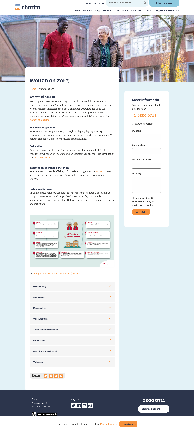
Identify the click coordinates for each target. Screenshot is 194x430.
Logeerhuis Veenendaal (167, 10)
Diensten (107, 10)
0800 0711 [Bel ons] (90, 3)
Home (77, 10)
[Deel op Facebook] (51, 376)
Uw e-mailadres (139, 145)
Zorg (97, 10)
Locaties (87, 10)
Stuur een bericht (154, 408)
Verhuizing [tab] (38, 362)
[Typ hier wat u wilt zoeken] (127, 3)
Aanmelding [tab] (39, 297)
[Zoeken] (144, 2)
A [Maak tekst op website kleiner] (99, 4)
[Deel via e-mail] (56, 376)
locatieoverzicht (41, 157)
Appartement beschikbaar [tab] (45, 329)
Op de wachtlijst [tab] (40, 318)
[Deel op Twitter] (45, 376)
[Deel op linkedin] (61, 376)
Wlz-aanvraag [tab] (39, 286)
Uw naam (136, 131)
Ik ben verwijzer (164, 2)
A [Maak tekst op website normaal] (101, 3)
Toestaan (128, 424)
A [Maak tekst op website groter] (103, 3)
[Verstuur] (141, 212)
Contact (149, 10)
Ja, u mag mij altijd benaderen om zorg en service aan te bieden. (143, 202)
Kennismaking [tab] (39, 308)
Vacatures (136, 10)
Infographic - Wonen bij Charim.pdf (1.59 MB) (56, 273)
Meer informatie (108, 424)
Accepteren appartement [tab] (45, 351)
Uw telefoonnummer (142, 159)
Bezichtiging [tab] (39, 340)
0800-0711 (101, 171)
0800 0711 (147, 115)
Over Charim (122, 10)
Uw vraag (136, 173)
